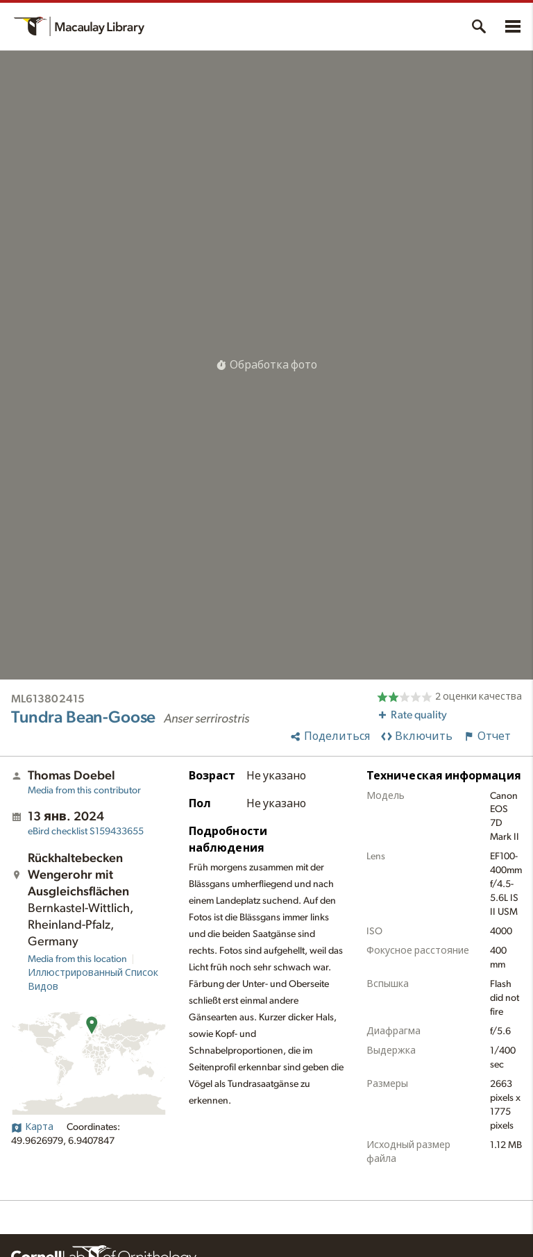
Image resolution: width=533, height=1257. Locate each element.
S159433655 (86, 831)
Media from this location (77, 959)
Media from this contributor (84, 790)
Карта (32, 1127)
